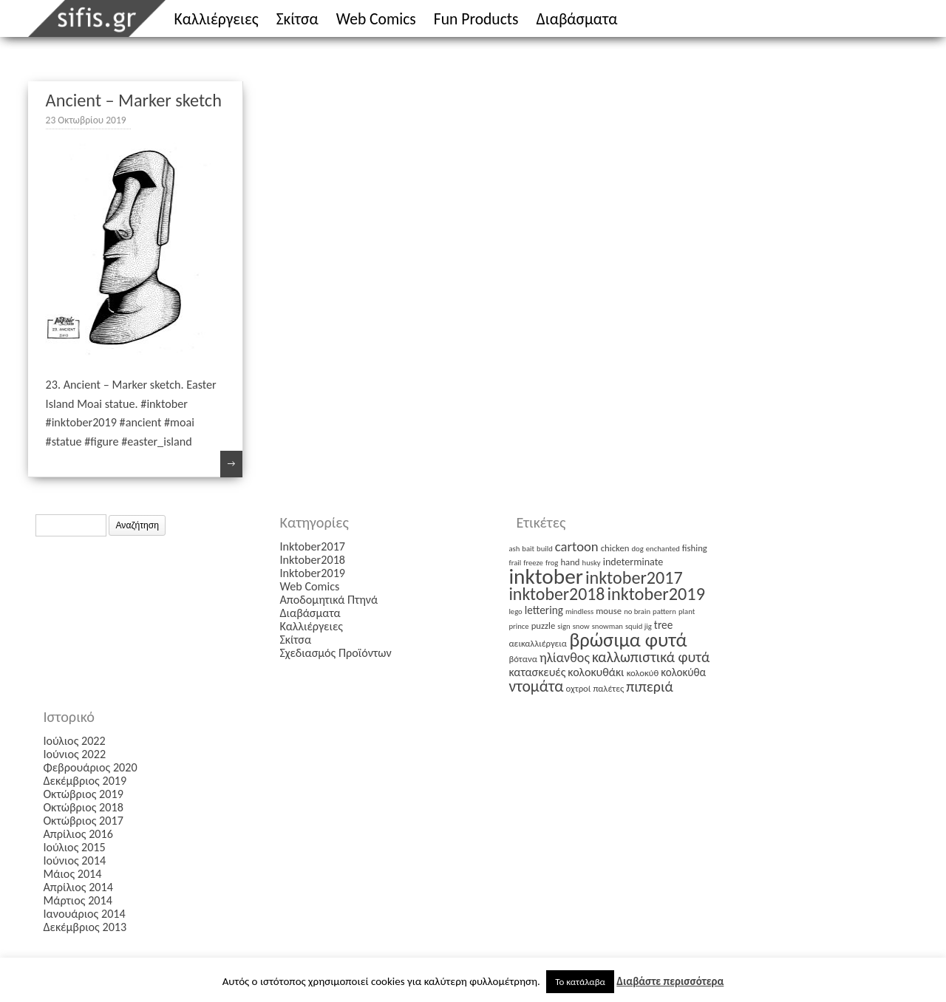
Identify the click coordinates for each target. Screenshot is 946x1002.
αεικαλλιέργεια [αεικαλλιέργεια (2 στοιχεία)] (537, 643)
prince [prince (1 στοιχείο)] (518, 626)
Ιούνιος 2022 (74, 754)
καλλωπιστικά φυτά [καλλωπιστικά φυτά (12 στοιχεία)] (651, 657)
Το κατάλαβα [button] (580, 981)
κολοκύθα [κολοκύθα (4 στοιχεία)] (683, 672)
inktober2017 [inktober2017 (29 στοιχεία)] (634, 577)
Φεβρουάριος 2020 (90, 767)
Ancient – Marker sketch (134, 100)
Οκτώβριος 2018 (83, 807)
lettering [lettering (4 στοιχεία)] (544, 610)
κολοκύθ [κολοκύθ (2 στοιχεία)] (643, 672)
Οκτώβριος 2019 (83, 794)
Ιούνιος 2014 (74, 860)
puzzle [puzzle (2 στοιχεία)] (543, 625)
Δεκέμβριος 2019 (84, 781)
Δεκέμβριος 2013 (84, 927)
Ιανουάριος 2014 (84, 914)
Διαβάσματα (577, 19)
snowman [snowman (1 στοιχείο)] (607, 626)
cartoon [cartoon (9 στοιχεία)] (577, 546)
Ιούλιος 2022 (74, 741)
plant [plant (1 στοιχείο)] (686, 611)
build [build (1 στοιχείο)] (545, 548)
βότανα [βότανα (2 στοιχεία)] (522, 658)
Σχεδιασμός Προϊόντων (335, 653)
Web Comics (376, 19)
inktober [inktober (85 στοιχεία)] (545, 576)
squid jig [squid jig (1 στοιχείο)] (638, 626)
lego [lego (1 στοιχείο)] (515, 611)
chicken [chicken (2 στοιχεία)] (615, 547)
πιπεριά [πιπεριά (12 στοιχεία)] (649, 686)
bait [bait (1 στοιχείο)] (528, 548)
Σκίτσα (297, 19)
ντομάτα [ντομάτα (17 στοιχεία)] (535, 686)
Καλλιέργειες (216, 19)
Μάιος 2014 (72, 874)
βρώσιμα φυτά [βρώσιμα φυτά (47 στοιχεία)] (628, 640)
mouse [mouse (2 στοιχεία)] (609, 610)
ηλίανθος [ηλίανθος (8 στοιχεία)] (565, 658)
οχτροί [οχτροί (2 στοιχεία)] (578, 688)
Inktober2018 (312, 560)
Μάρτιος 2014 (77, 900)
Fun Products (476, 19)
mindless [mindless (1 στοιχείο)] (579, 611)
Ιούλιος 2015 (74, 847)
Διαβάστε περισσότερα (670, 981)
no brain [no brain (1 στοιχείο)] (637, 611)
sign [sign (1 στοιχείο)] (563, 626)
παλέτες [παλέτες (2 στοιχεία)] (608, 688)
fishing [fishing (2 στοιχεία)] (694, 547)
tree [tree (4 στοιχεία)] (663, 625)
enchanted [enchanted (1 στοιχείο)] (663, 548)
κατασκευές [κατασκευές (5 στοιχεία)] (536, 672)
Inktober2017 (312, 546)
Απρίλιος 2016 (78, 834)
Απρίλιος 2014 (78, 887)
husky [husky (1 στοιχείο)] (591, 563)
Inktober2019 (312, 573)
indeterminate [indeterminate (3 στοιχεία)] (633, 562)
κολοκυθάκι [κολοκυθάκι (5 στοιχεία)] (596, 672)
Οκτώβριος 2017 (83, 821)
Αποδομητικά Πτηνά (328, 600)
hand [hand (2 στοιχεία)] (569, 562)
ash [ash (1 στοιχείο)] (514, 548)
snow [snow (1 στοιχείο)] (581, 626)
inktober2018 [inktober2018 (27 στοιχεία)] (556, 593)
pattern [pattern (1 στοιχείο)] (664, 611)
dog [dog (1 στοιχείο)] (638, 548)
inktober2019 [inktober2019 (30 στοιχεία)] (655, 594)
